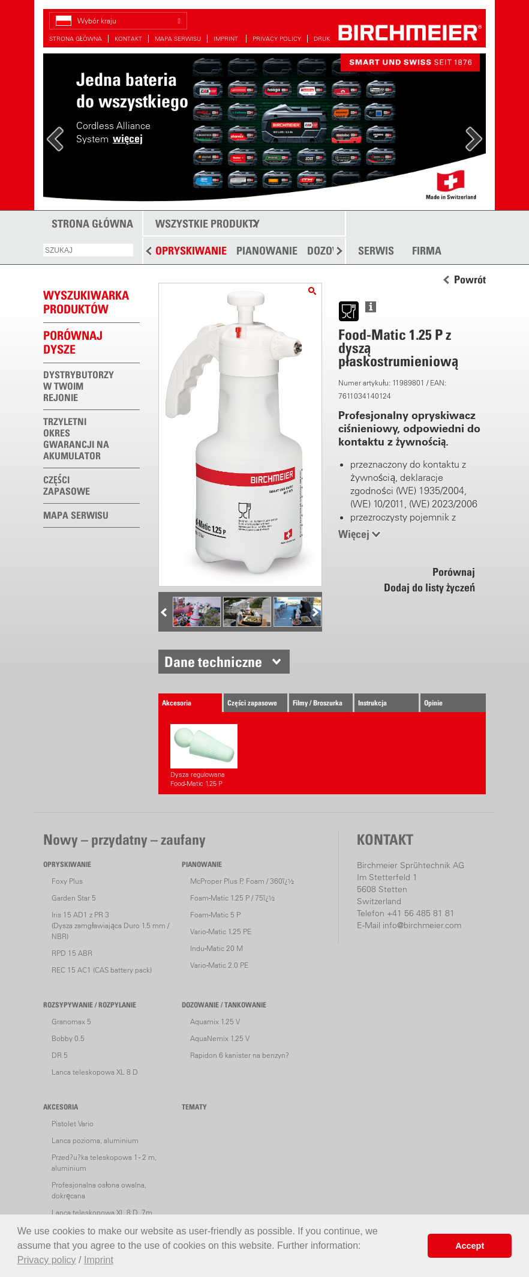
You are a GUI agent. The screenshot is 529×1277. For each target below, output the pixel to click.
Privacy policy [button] (46, 1260)
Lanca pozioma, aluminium (95, 1140)
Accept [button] (469, 1246)
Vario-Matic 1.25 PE (220, 931)
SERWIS (376, 251)
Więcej (353, 534)
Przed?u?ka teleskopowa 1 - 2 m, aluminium (104, 1163)
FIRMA (426, 251)
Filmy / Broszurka (317, 702)
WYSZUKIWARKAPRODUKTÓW (86, 302)
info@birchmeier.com (422, 925)
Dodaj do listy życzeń (429, 587)
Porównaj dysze (73, 342)
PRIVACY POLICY (277, 39)
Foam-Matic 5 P (215, 914)
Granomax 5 (71, 1021)
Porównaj (453, 572)
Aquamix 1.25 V (215, 1021)
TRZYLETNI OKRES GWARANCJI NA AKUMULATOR (76, 438)
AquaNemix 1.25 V (220, 1038)
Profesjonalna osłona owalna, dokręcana (99, 1190)
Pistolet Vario (73, 1123)
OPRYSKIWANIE (191, 250)
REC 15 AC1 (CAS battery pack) (102, 969)
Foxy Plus (67, 881)
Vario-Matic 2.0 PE (219, 965)
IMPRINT (227, 39)
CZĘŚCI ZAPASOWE (66, 485)
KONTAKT (128, 39)
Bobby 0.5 (68, 1038)
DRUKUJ (325, 39)
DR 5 (60, 1055)
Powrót (470, 280)
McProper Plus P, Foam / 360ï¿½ (242, 881)
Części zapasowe (252, 702)
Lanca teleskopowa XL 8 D (95, 1071)
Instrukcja (372, 702)
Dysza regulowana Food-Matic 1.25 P (203, 756)
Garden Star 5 (74, 897)
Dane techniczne (213, 661)
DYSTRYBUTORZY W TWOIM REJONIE (78, 386)
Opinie (433, 702)
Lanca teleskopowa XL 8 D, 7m (102, 1212)
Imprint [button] (98, 1260)
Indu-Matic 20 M (216, 948)
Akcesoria (176, 702)
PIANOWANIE (266, 250)
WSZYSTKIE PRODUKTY (207, 223)
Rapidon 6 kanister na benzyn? (239, 1055)
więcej (128, 138)
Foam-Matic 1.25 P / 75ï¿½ (232, 897)
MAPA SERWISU (178, 39)
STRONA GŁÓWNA (75, 39)
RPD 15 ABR (72, 953)
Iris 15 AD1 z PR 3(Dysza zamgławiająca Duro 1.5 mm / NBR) (110, 925)
